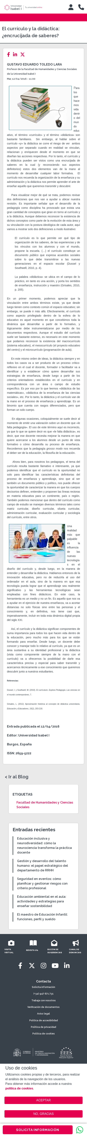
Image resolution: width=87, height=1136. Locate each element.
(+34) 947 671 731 (43, 993)
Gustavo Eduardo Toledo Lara (34, 64)
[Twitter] (23, 54)
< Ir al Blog (16, 776)
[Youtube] (55, 965)
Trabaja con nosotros (43, 1000)
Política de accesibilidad (43, 1020)
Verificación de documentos (43, 1007)
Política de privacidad (43, 1027)
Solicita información (43, 987)
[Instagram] (43, 965)
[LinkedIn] (16, 54)
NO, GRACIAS (43, 1113)
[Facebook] (9, 54)
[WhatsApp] (79, 1129)
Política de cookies (43, 1033)
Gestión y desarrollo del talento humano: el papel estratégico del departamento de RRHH (42, 865)
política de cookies (19, 1088)
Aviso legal (43, 1013)
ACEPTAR (43, 1100)
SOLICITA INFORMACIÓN (37, 1130)
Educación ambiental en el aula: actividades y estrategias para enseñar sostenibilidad (41, 901)
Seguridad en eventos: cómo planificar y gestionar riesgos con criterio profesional (42, 883)
